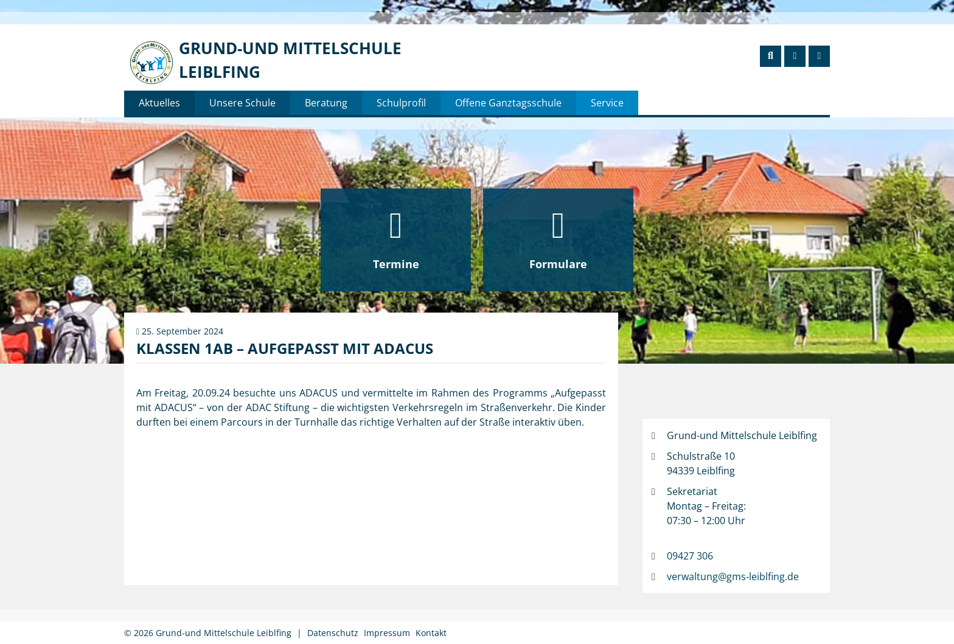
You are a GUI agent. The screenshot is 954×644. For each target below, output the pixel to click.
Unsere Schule (242, 102)
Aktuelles (159, 102)
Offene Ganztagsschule (508, 102)
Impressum (387, 633)
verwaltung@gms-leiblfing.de (733, 576)
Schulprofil (401, 102)
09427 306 (690, 556)
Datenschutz (332, 633)
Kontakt (431, 633)
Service (607, 102)
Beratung (326, 102)
